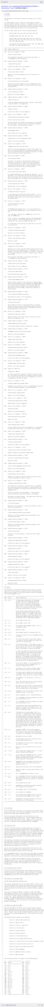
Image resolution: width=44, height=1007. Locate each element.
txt (38, 1005)
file (27, 11)
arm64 (12, 8)
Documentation (5, 8)
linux (10, 6)
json (42, 1005)
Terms (14, 1005)
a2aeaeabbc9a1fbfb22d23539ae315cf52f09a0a (25, 6)
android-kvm (4, 6)
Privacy (11, 1005)
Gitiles (7, 1005)
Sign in (41, 2)
